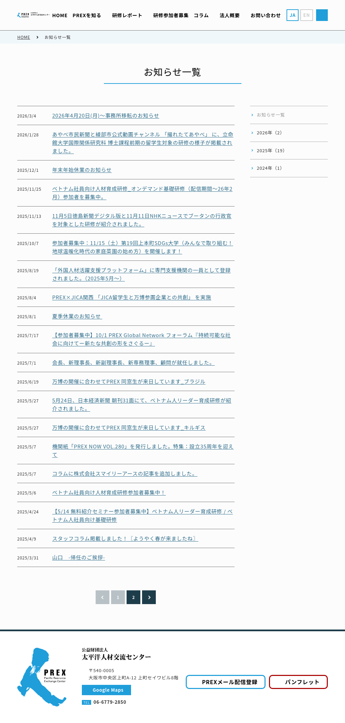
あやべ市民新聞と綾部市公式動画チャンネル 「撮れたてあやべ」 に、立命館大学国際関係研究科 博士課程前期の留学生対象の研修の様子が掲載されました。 (143, 142)
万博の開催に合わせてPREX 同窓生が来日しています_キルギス (129, 427)
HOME (23, 37)
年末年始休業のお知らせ (82, 169)
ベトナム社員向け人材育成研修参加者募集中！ (109, 492)
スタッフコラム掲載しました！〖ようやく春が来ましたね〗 (125, 538)
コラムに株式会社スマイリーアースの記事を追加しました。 (124, 473)
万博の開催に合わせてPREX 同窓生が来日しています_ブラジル (129, 381)
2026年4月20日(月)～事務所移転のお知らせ (105, 115)
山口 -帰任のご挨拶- (78, 557)
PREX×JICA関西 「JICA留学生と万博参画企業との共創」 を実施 (131, 297)
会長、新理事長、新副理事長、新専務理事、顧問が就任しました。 (133, 362)
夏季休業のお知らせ (77, 316)
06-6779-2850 (110, 702)
